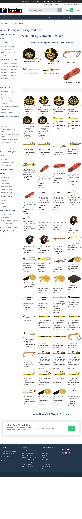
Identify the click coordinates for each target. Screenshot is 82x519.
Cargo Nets (4, 126)
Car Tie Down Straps (52, 70)
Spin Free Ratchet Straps (39, 17)
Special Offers (4, 43)
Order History (45, 453)
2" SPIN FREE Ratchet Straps (9, 69)
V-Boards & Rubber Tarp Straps (9, 106)
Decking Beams (5, 123)
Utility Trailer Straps (6, 165)
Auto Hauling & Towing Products (7, 171)
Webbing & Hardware (26, 464)
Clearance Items (5, 235)
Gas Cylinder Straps (6, 214)
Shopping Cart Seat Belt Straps (9, 220)
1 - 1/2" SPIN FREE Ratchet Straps (10, 66)
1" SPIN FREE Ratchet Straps (9, 63)
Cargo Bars (4, 120)
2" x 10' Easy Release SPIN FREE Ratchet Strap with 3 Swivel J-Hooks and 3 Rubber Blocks (28, 130)
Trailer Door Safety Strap (7, 148)
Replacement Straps (32, 70)
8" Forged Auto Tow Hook (74, 343)
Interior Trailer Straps (6, 55)
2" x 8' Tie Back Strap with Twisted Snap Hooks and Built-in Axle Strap (59, 224)
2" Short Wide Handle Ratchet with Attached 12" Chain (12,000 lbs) (59, 154)
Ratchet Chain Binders (7, 112)
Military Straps (5, 217)
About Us (29, 17)
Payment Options (46, 466)
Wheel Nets (52, 56)
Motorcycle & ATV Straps (7, 162)
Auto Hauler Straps (32, 55)
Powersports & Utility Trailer (28, 462)
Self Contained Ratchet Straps (9, 52)
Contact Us (54, 17)
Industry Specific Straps (7, 210)
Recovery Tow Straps (72, 75)
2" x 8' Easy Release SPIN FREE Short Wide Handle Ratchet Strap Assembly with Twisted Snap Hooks (58, 200)
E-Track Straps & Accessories (9, 139)
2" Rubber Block (72, 285)
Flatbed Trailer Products (7, 88)
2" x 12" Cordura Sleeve (44, 343)
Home (23, 17)
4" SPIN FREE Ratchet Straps (9, 75)
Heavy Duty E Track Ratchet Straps (8, 144)
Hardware (3, 200)
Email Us (5, 460)
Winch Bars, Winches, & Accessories (7, 102)
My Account (78, 4)
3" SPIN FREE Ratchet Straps (9, 72)
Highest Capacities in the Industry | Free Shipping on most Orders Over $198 (41, 1)
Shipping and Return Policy (48, 462)
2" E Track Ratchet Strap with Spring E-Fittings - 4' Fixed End (9, 229)
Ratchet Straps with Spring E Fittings (8, 130)
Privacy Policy (45, 459)
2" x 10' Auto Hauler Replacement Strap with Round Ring (29, 398)
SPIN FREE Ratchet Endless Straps (8, 80)
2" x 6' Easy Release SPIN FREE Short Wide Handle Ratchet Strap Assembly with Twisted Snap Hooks (43, 200)
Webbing (3, 206)
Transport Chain (5, 109)
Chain (2, 203)
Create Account (62, 17)
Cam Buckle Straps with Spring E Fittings (10, 135)
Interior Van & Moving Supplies (9, 116)
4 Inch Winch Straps (6, 49)
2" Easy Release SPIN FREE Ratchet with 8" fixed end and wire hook (74, 149)
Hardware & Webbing (6, 196)
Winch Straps (4, 94)
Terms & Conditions (47, 464)
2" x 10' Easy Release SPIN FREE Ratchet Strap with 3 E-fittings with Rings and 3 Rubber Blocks (44, 130)
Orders (69, 4)
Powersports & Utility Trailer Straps (8, 153)
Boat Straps (4, 159)
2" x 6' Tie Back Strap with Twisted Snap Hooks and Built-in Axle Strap (44, 224)
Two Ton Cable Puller (58, 267)
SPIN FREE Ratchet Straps (8, 46)
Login (69, 17)
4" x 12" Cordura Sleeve (59, 343)
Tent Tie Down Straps (6, 223)
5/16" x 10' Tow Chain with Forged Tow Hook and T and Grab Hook (58, 248)
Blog (48, 17)
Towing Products (72, 55)
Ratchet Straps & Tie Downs (8, 59)
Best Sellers (3, 39)
